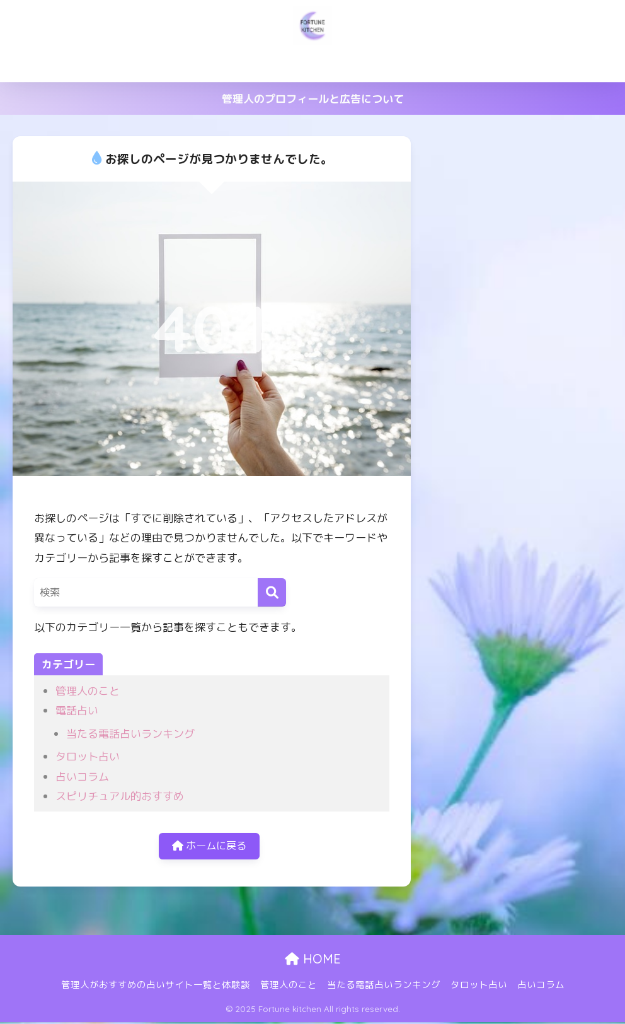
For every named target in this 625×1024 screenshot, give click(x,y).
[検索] (272, 592)
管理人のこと (279, 64)
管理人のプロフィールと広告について (313, 98)
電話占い (76, 710)
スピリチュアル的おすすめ (119, 796)
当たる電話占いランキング (383, 64)
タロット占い (487, 64)
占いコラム (558, 64)
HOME (313, 961)
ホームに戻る (209, 847)
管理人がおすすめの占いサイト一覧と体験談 (137, 64)
